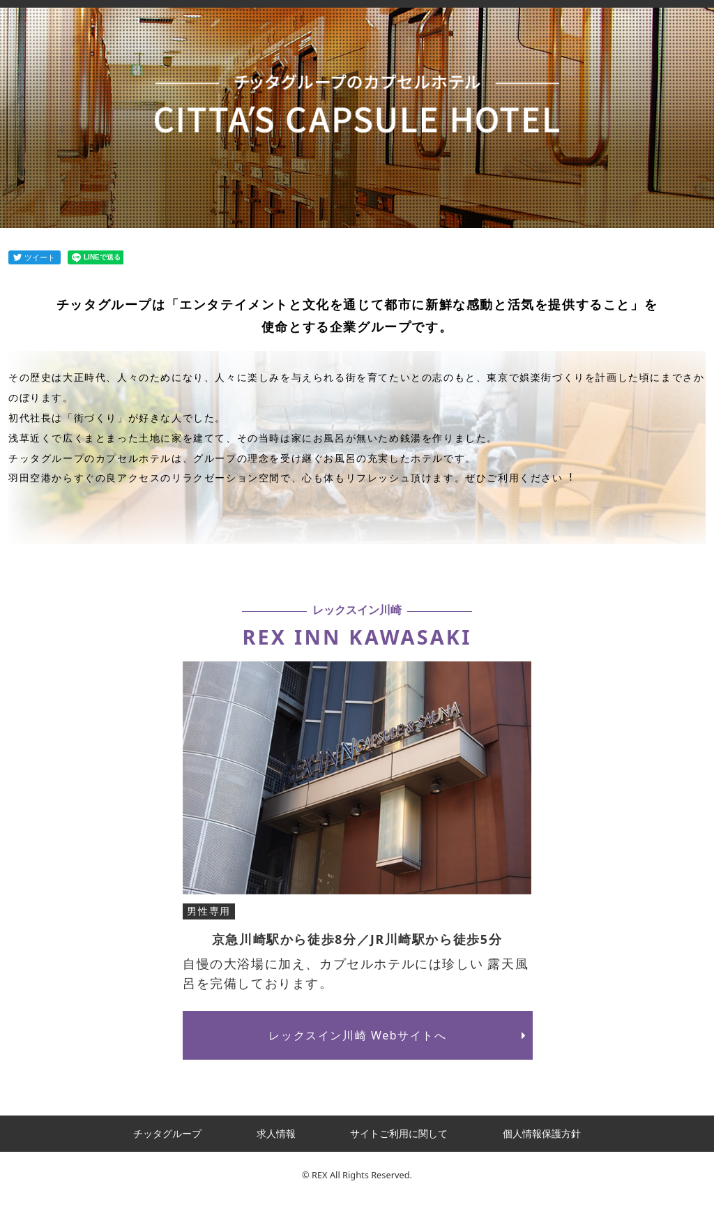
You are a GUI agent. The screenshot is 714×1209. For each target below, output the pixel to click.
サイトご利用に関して (399, 1133)
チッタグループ (167, 1133)
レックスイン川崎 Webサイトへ (400, 1035)
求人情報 (276, 1133)
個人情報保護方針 (542, 1133)
